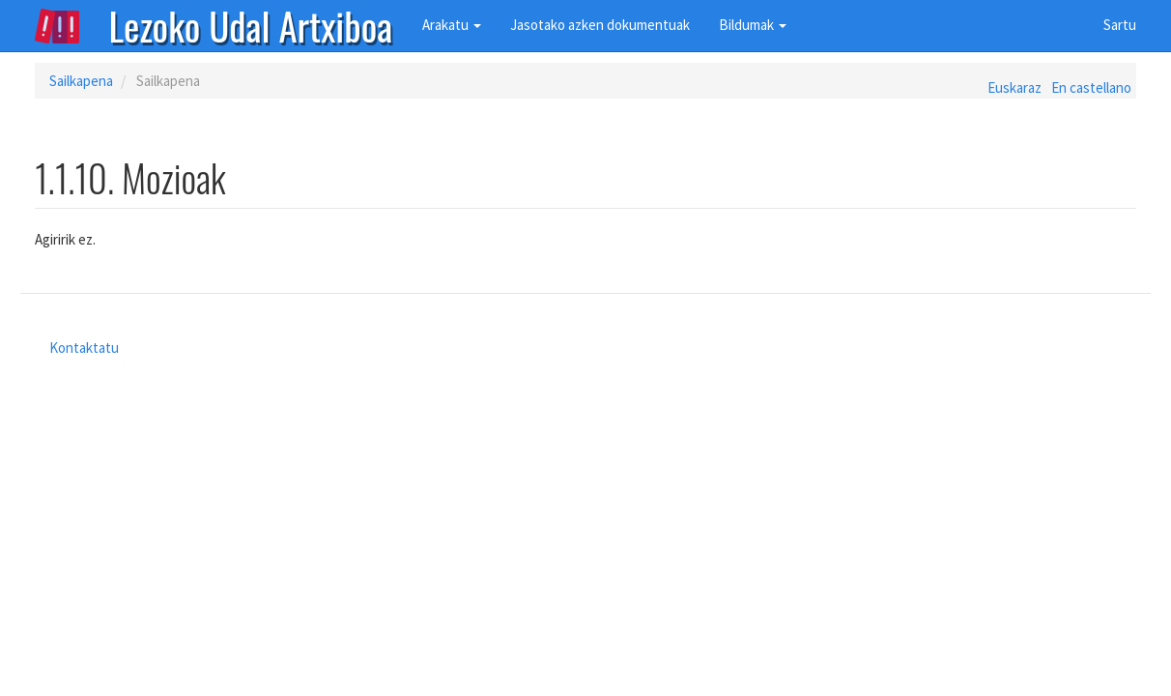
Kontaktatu (84, 347)
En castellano (1091, 87)
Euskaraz (1014, 87)
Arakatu (451, 24)
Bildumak (752, 24)
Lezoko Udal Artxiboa (251, 24)
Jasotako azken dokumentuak (600, 24)
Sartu (1119, 24)
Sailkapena (81, 81)
